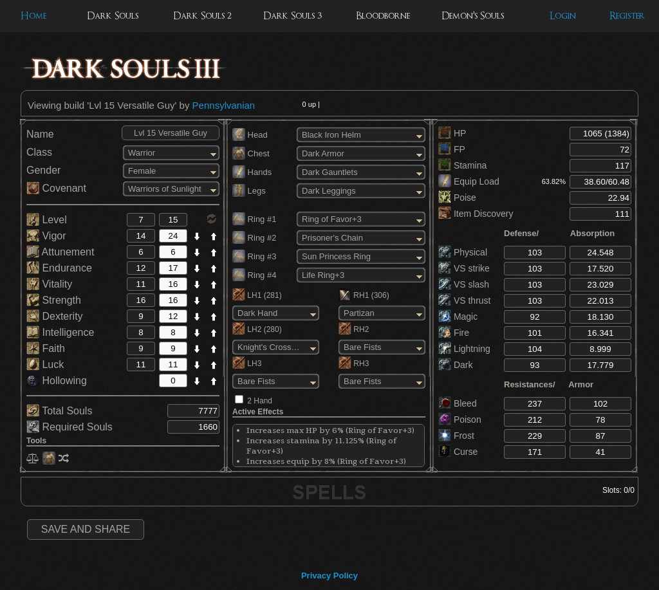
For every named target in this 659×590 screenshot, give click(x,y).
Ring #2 (254, 238)
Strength (53, 300)
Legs (249, 191)
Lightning (464, 349)
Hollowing (56, 380)
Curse (458, 452)
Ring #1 (254, 219)
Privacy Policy (329, 575)
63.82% (554, 181)
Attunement (60, 251)
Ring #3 (254, 256)
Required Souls (69, 426)
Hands (252, 172)
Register (627, 15)
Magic (458, 316)
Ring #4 (254, 275)
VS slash (463, 284)
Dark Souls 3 (292, 15)
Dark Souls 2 (202, 15)
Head (250, 135)
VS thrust (464, 300)
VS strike (464, 268)
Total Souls (59, 410)
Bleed (457, 403)
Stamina (462, 165)
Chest (251, 153)
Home (33, 15)
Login (563, 15)
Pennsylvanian (223, 105)
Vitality (49, 284)
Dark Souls (112, 15)
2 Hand (259, 400)
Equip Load (468, 181)
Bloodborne (383, 15)
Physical (462, 252)
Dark (455, 365)
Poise (457, 197)
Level (46, 219)
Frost (456, 435)
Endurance (59, 268)
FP (451, 149)
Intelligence (60, 332)
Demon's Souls (472, 15)
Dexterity (54, 316)
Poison (459, 419)
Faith (45, 348)
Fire (453, 332)
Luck (45, 364)
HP (452, 133)
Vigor (46, 235)
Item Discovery (475, 213)
